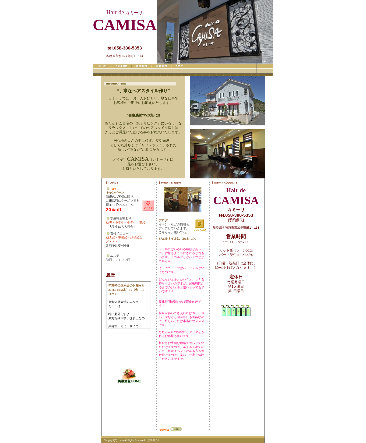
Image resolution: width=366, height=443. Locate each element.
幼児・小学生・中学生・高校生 (127, 222)
